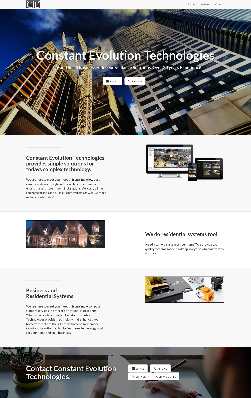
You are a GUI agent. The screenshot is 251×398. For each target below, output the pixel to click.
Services (205, 4)
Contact (220, 4)
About (191, 4)
